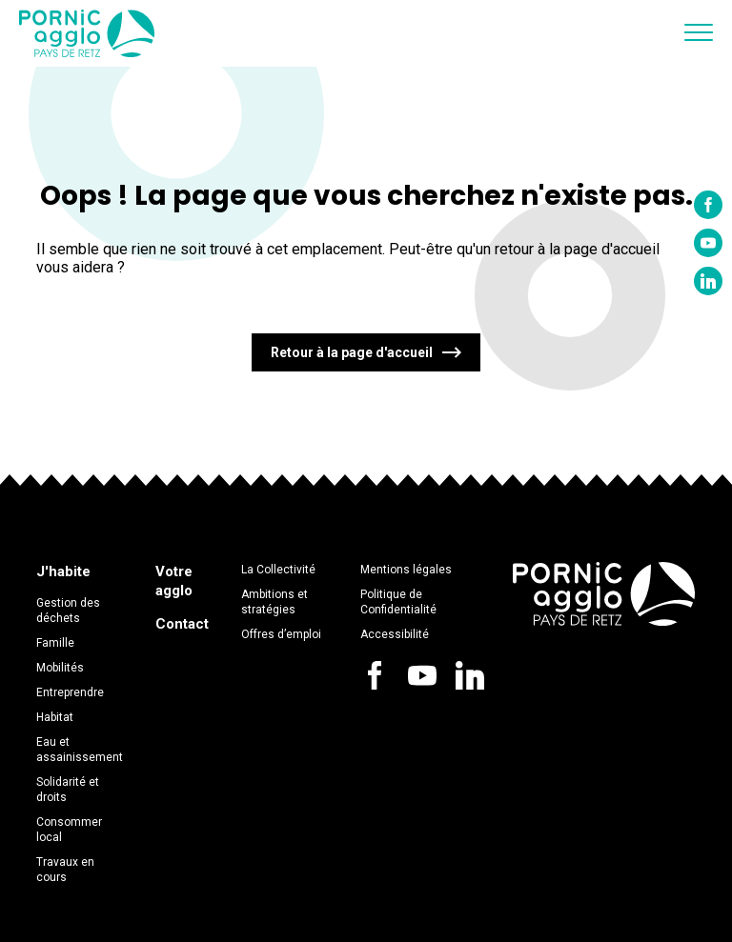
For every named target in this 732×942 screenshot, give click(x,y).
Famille (55, 643)
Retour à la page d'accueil (352, 352)
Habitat (54, 717)
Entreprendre (70, 692)
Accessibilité (394, 634)
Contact (182, 623)
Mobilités (60, 667)
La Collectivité (278, 569)
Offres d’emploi (281, 634)
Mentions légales (406, 569)
